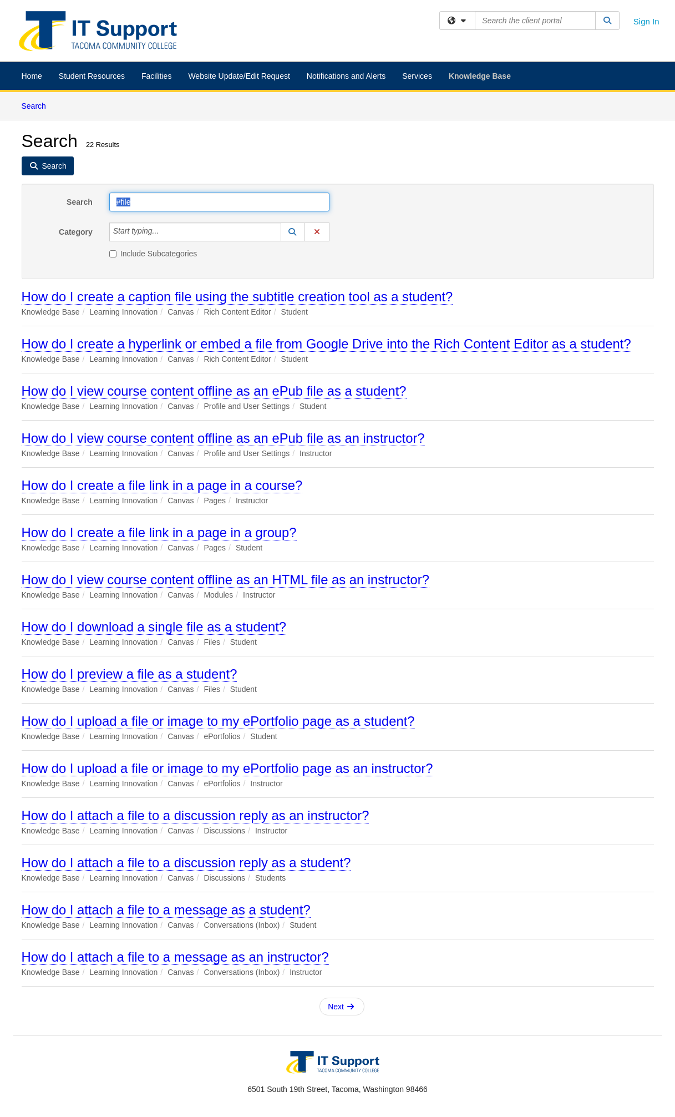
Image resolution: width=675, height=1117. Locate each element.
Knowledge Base (480, 76)
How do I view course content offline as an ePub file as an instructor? (223, 438)
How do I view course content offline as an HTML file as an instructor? (225, 579)
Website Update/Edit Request (239, 76)
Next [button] (341, 1006)
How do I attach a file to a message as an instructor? (175, 956)
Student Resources (92, 76)
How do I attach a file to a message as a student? (166, 909)
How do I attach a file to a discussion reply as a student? (186, 862)
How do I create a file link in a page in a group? (159, 532)
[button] (293, 232)
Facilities (156, 76)
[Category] (165, 232)
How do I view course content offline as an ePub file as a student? (214, 390)
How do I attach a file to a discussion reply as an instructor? (195, 815)
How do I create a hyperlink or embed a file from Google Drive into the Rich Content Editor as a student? (326, 343)
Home (32, 76)
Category (76, 232)
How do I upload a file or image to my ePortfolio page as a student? (218, 721)
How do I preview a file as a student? (129, 673)
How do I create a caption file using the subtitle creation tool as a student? (237, 296)
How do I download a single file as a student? (154, 626)
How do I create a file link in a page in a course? (162, 485)
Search (38, 105)
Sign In (646, 21)
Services (417, 76)
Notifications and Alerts (346, 76)
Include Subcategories (153, 253)
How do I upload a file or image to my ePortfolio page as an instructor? (227, 768)
